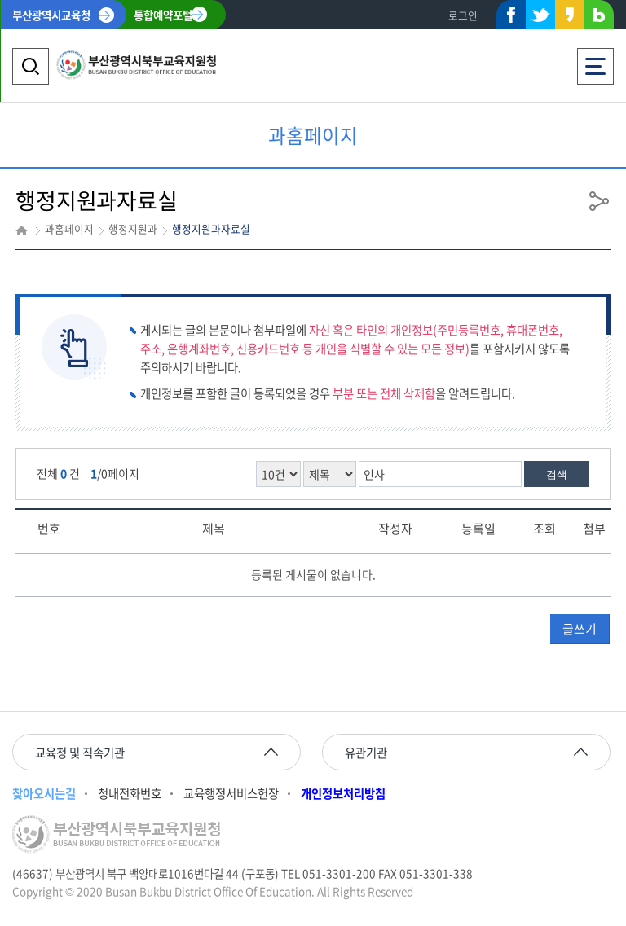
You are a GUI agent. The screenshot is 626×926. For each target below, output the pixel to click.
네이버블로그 (599, 18)
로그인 (463, 15)
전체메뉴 (595, 61)
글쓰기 (579, 629)
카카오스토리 (569, 18)
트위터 (540, 15)
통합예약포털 (163, 15)
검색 (556, 474)
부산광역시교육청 (51, 15)
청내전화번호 (129, 793)
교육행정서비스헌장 (231, 793)
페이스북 (511, 18)
